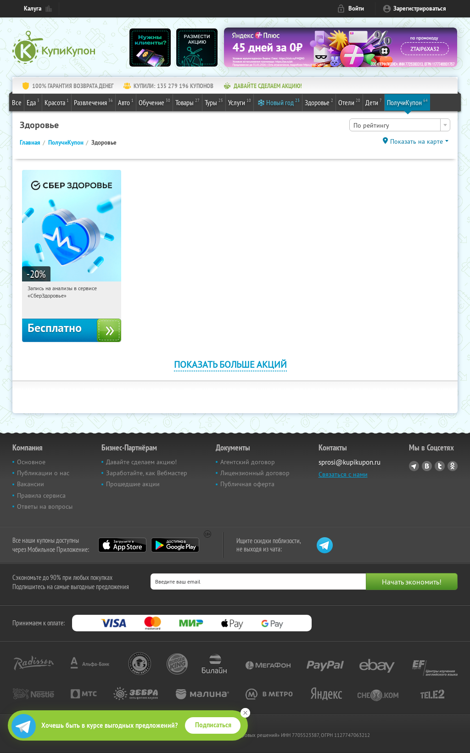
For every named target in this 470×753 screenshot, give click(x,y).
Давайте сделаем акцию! (141, 462)
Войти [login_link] (356, 8)
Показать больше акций (230, 364)
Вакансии (30, 484)
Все (17, 102)
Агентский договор (247, 462)
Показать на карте (416, 141)
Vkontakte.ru (427, 466)
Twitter (440, 466)
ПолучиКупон (407, 102)
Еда (33, 102)
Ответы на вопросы (45, 506)
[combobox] (399, 124)
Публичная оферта (247, 484)
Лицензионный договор (255, 473)
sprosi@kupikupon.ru (349, 462)
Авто (126, 102)
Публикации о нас (43, 473)
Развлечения (93, 102)
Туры (214, 102)
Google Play (175, 545)
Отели (349, 102)
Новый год (283, 102)
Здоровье (319, 102)
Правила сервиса (41, 495)
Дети (373, 102)
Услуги (239, 102)
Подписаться (213, 725)
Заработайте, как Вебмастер (146, 473)
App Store (122, 545)
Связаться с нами (343, 474)
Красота (57, 102)
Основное (31, 462)
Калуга (32, 8)
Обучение (154, 102)
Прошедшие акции (133, 484)
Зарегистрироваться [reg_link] (419, 8)
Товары (187, 102)
